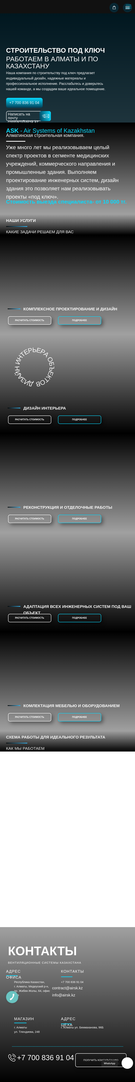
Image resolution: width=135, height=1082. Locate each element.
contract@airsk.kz (67, 988)
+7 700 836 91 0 (71, 982)
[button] (114, 7)
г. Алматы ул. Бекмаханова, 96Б (82, 1027)
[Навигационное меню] (127, 7)
